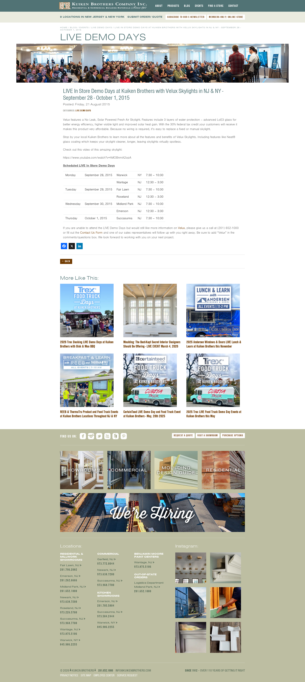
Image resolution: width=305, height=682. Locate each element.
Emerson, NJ (69, 576)
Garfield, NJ (105, 559)
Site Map (86, 675)
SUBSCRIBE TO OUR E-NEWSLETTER (185, 17)
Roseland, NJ (69, 608)
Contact (233, 6)
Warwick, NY (69, 640)
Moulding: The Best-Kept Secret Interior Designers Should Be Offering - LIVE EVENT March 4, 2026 (151, 344)
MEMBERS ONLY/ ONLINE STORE (226, 17)
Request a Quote (183, 435)
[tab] (159, 6)
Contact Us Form (91, 233)
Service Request (127, 675)
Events (199, 6)
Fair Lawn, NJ (69, 565)
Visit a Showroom (207, 435)
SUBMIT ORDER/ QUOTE (144, 17)
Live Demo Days (101, 27)
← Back (66, 261)
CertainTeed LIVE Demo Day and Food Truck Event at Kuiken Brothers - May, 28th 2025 (152, 413)
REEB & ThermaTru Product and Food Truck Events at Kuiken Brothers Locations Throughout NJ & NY (89, 413)
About (159, 6)
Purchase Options (232, 435)
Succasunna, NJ (71, 618)
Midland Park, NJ (72, 586)
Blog (187, 6)
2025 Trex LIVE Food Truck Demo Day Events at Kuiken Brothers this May (213, 413)
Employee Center (104, 675)
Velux (181, 228)
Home (63, 27)
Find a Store (215, 6)
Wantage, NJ (69, 629)
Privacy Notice (69, 675)
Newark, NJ (68, 597)
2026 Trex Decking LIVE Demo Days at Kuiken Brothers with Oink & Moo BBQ (86, 344)
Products (173, 6)
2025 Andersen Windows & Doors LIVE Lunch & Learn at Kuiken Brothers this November (213, 344)
